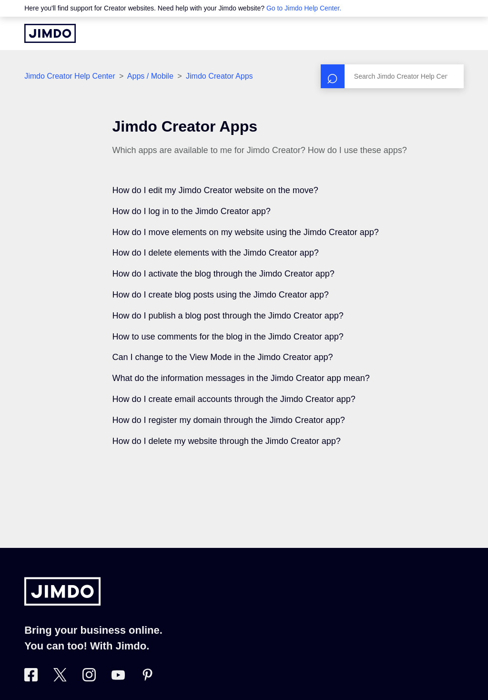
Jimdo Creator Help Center (69, 76)
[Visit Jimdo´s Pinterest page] (147, 678)
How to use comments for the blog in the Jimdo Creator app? (228, 336)
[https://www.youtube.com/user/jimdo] (118, 678)
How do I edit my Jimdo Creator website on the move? (215, 190)
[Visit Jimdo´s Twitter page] (60, 678)
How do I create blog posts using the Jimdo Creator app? (220, 294)
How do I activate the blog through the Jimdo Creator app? (223, 273)
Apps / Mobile (150, 76)
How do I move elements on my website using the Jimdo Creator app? (245, 232)
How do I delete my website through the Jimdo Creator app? (226, 441)
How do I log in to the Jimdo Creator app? (191, 211)
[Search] (392, 76)
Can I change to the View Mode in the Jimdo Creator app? (222, 357)
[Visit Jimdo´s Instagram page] (89, 678)
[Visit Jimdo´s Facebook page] (31, 678)
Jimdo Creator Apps (219, 76)
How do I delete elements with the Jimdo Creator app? (215, 252)
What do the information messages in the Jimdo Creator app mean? (241, 378)
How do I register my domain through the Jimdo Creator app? (228, 420)
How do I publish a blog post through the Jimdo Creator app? (228, 315)
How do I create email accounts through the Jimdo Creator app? (234, 399)
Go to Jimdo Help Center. (303, 8)
